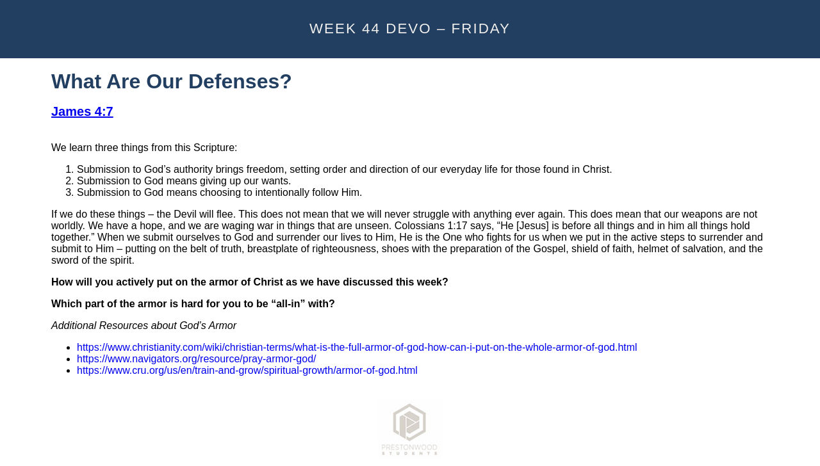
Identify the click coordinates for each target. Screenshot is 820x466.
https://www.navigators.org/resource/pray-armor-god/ (196, 358)
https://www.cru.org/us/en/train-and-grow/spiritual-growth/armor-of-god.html (247, 370)
